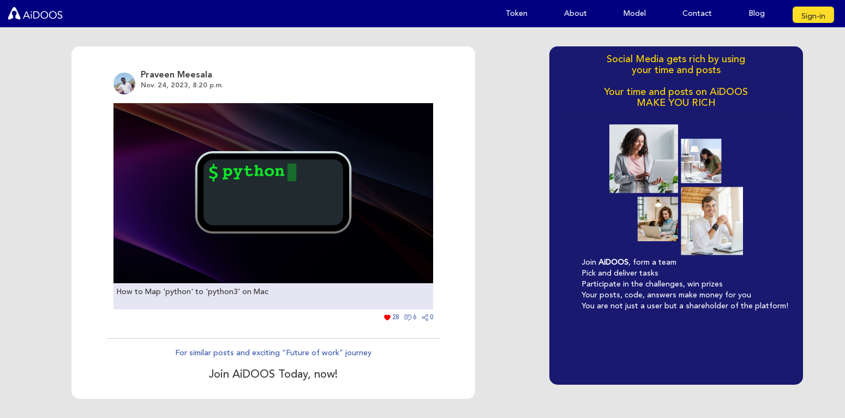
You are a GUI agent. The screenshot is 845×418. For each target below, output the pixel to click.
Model (635, 13)
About (575, 13)
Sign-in (813, 16)
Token (517, 13)
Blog (756, 13)
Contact (697, 13)
